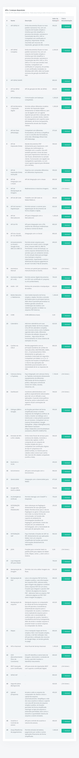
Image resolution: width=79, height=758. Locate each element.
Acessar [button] (66, 26)
